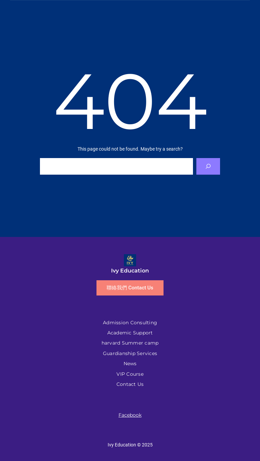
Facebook (130, 415)
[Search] (208, 166)
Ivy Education (130, 270)
